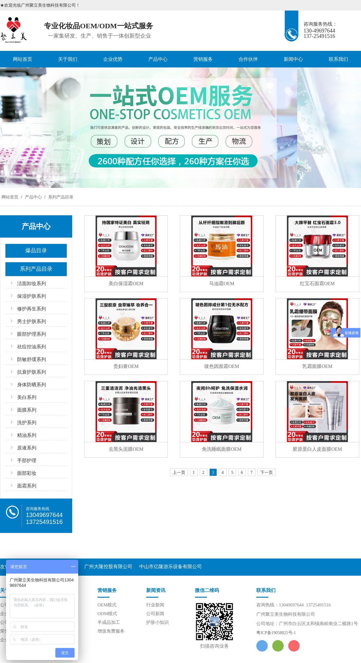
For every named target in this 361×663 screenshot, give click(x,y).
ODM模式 (107, 613)
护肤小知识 (157, 622)
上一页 (179, 472)
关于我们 (67, 59)
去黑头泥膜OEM (126, 449)
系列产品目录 (60, 197)
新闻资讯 (155, 590)
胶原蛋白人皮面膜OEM (317, 449)
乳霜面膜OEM (317, 366)
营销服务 (203, 59)
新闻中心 (293, 59)
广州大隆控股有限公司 (108, 566)
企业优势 (112, 59)
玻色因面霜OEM (221, 366)
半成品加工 (108, 622)
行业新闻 (155, 604)
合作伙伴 (248, 59)
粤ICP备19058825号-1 (276, 632)
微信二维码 (207, 590)
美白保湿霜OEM (126, 283)
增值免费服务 (111, 631)
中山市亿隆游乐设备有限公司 (170, 566)
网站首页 (22, 59)
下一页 (266, 472)
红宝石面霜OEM (317, 283)
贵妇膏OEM (126, 366)
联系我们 (338, 59)
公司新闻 (155, 613)
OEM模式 (106, 604)
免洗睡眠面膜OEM (222, 449)
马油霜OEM (221, 283)
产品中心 (158, 59)
